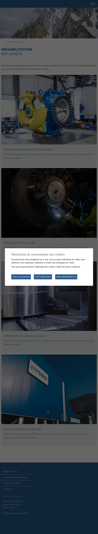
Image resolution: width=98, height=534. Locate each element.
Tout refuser (43, 277)
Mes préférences (66, 277)
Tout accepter (21, 277)
